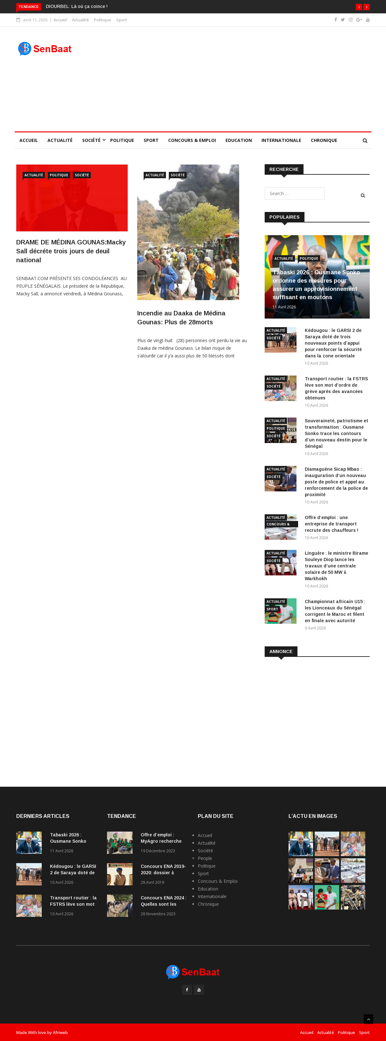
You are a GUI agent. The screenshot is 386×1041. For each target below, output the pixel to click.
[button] (359, 7)
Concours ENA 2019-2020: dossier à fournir (163, 873)
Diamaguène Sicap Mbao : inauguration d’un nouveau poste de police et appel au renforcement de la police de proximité (336, 482)
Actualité (80, 20)
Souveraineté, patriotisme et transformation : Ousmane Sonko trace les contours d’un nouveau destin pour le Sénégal (336, 433)
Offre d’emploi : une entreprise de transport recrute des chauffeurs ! (331, 524)
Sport (121, 20)
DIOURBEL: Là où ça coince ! (77, 6)
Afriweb (60, 1032)
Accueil (60, 20)
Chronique (324, 140)
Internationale (281, 140)
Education (238, 140)
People (205, 858)
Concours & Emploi (192, 140)
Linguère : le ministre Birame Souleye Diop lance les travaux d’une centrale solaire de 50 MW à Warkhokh (336, 566)
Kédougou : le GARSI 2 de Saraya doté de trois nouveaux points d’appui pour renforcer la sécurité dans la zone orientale (333, 343)
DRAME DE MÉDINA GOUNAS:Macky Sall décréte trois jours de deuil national (71, 251)
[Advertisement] (238, 78)
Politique (102, 20)
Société (91, 140)
